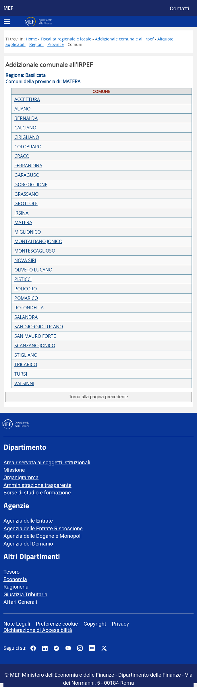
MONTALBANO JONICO (38, 241)
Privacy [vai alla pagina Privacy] (120, 624)
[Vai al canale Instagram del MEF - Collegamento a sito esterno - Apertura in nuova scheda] (79, 648)
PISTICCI (23, 279)
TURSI (20, 374)
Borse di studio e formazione (37, 493)
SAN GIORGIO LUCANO (38, 326)
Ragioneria (15, 587)
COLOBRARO (27, 146)
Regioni (36, 44)
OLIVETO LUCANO (33, 270)
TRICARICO (25, 364)
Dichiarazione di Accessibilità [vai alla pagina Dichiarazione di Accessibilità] (37, 630)
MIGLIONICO (27, 232)
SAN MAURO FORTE (35, 336)
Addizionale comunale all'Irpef (124, 39)
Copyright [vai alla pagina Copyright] (95, 624)
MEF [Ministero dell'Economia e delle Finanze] (8, 8)
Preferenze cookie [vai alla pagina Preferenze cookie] (57, 624)
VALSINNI (24, 383)
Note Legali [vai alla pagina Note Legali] (16, 624)
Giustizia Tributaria (25, 594)
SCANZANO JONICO (34, 345)
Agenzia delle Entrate (28, 521)
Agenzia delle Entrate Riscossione (43, 528)
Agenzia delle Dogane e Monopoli (42, 536)
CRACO (21, 156)
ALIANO (22, 109)
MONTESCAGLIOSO (34, 251)
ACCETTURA (27, 99)
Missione (14, 470)
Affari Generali (20, 602)
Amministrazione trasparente (37, 485)
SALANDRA (26, 317)
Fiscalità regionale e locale (66, 39)
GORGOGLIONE (30, 184)
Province (55, 44)
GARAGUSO (26, 175)
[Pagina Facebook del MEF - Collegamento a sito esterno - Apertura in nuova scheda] (33, 648)
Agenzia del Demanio (28, 544)
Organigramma (20, 477)
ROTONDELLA (29, 307)
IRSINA (21, 213)
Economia (15, 579)
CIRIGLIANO (26, 137)
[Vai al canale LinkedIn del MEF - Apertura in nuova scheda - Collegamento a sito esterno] (44, 648)
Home (31, 39)
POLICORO (25, 289)
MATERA (23, 222)
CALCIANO (25, 128)
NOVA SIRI (25, 260)
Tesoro (11, 572)
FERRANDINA (28, 165)
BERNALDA (26, 118)
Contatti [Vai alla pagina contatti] (179, 8)
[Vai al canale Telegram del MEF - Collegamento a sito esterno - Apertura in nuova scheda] (56, 648)
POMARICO (26, 298)
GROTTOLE (26, 203)
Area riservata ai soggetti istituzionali (46, 462)
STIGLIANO (25, 355)
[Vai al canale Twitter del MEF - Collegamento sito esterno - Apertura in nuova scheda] (104, 648)
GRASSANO (26, 194)
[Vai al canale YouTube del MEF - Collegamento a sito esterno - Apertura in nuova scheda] (68, 648)
